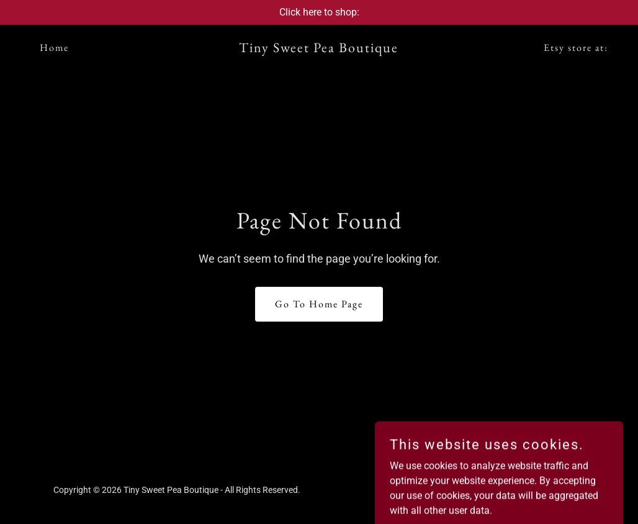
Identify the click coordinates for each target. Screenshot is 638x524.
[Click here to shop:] (319, 12)
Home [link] (54, 47)
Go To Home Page (319, 303)
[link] (319, 49)
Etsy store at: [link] (576, 47)
